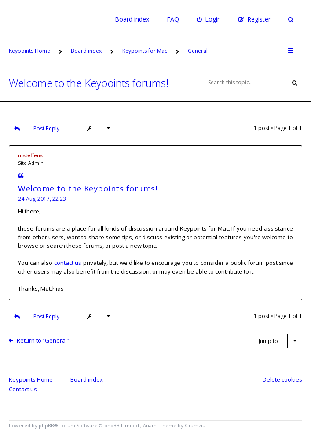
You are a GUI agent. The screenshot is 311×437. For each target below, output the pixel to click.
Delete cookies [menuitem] (282, 379)
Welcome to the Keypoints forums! (88, 83)
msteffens (30, 155)
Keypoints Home (31, 379)
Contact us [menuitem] (23, 389)
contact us (68, 263)
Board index (132, 19)
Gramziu (195, 425)
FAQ (173, 19)
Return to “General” (43, 340)
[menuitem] (209, 19)
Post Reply (34, 128)
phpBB (46, 425)
